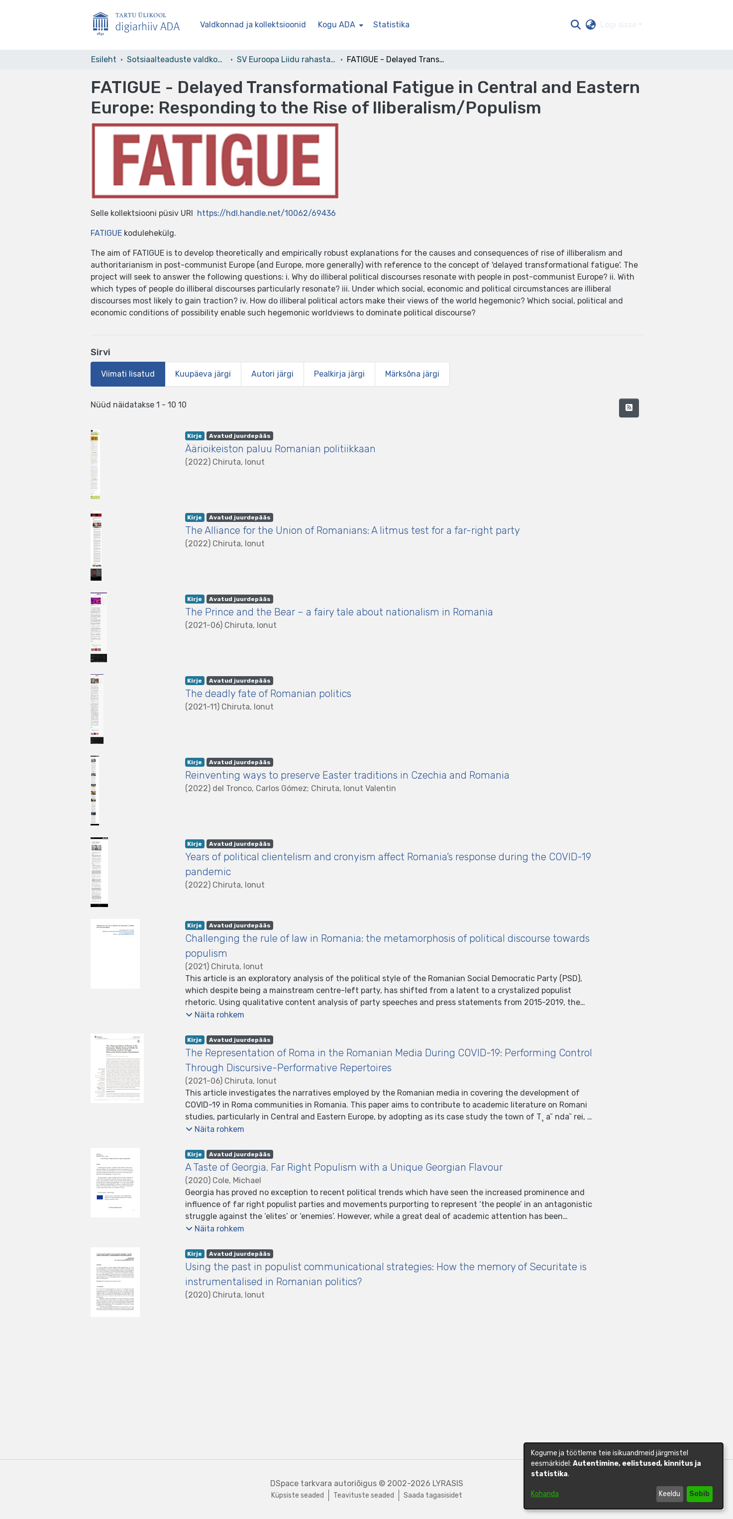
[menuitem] (339, 25)
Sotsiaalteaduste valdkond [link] (176, 59)
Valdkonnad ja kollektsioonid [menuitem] (253, 24)
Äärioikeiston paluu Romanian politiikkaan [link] (280, 449)
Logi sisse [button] (619, 24)
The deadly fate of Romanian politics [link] (268, 694)
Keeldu (669, 1494)
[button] (576, 25)
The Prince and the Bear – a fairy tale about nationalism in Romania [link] (339, 612)
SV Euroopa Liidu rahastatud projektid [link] (286, 59)
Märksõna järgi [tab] (412, 374)
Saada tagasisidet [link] (433, 1495)
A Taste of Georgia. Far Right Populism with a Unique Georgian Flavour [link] (344, 1167)
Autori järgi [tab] (272, 374)
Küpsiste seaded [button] (297, 1495)
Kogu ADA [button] (336, 24)
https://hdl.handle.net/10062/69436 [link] (266, 213)
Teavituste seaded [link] (363, 1495)
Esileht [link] (103, 59)
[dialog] (623, 1476)
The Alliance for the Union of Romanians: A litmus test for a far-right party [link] (352, 530)
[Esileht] (140, 25)
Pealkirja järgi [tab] (339, 374)
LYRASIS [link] (447, 1483)
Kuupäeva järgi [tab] (203, 374)
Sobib (699, 1494)
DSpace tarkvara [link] (301, 1483)
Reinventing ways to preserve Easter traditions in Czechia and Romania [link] (347, 775)
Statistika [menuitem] (391, 24)
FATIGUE (106, 233)
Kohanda (545, 1494)
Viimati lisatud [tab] (128, 374)
